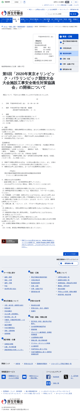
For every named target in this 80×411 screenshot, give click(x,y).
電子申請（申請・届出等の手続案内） (41, 316)
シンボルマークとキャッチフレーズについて (55, 385)
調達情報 (34, 323)
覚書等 (33, 306)
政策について (63, 271)
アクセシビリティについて (12, 387)
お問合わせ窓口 (40, 9)
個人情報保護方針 (31, 385)
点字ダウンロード (49, 5)
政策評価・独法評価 (64, 292)
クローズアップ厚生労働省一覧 (61, 357)
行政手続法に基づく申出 (39, 342)
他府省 (18, 357)
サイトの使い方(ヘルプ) (32, 387)
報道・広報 (67, 37)
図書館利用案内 (42, 357)
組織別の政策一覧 (63, 277)
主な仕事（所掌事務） (11, 309)
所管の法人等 (28, 357)
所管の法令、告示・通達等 (40, 304)
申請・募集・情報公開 (39, 311)
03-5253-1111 (13, 405)
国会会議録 (61, 286)
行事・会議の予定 (68, 64)
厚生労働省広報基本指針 (70, 42)
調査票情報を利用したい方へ (13, 343)
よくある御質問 (52, 9)
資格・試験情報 (9, 326)
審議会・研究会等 (63, 283)
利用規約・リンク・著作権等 (12, 385)
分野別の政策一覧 (63, 275)
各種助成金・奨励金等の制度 (67, 280)
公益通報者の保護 (37, 331)
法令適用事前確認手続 (38, 320)
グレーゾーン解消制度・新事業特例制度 (41, 327)
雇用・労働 (8, 280)
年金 (5, 283)
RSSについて (47, 387)
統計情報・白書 (10, 334)
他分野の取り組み (10, 286)
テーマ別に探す (10, 271)
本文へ (31, 9)
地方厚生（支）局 (10, 312)
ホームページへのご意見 (64, 387)
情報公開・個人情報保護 (39, 334)
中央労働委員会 (9, 323)
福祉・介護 (8, 277)
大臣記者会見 (67, 48)
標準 (67, 2)
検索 (74, 14)
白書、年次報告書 (10, 340)
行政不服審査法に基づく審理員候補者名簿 (41, 347)
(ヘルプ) (76, 5)
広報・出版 (66, 59)
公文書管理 (34, 340)
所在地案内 (8, 306)
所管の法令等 (36, 297)
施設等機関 (8, 320)
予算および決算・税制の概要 (67, 289)
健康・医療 (8, 275)
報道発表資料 (67, 53)
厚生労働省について (11, 297)
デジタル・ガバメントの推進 (40, 337)
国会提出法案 (35, 301)
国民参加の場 (74, 9)
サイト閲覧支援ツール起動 (64, 5)
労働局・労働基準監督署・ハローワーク (14, 316)
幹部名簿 (7, 304)
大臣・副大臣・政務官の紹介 (13, 301)
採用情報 (7, 329)
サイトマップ (64, 9)
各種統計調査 (8, 337)
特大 (76, 2)
